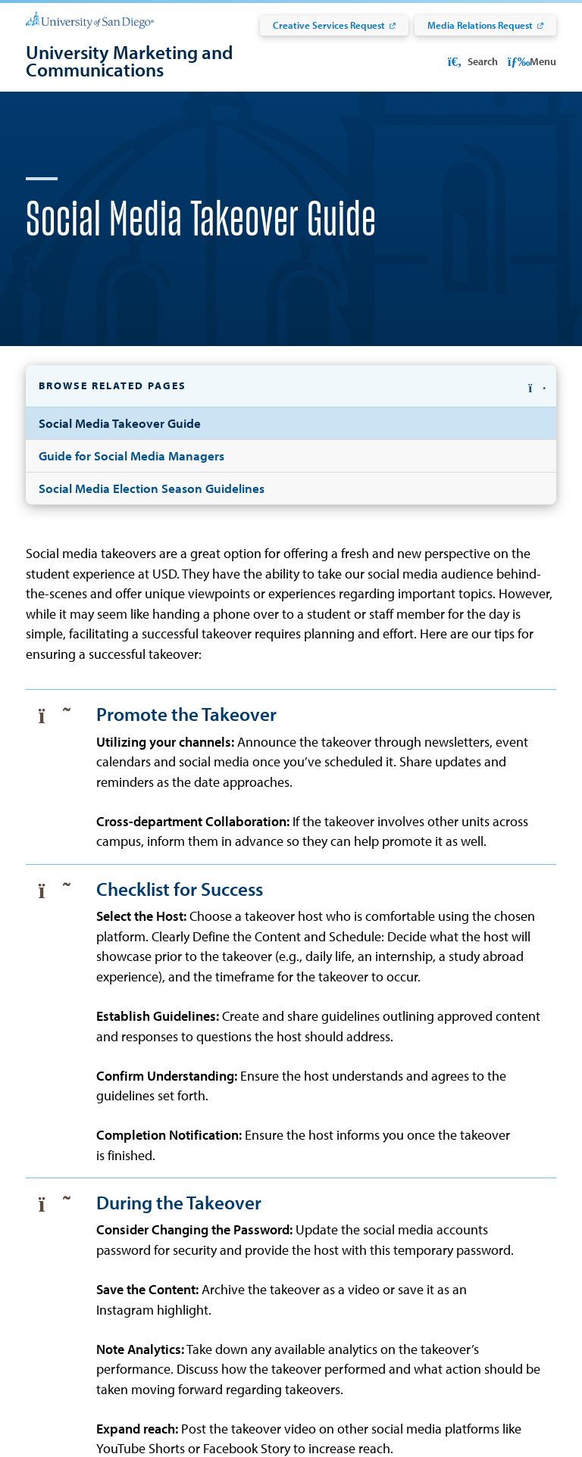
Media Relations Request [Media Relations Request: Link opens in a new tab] (480, 25)
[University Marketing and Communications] (185, 61)
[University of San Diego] (90, 19)
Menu (532, 61)
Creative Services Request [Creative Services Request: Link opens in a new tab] (329, 25)
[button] (291, 404)
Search (471, 61)
